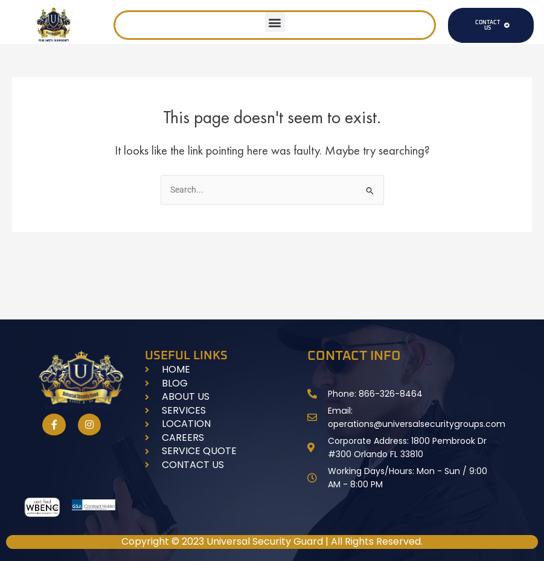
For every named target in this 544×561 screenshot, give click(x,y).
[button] (275, 22)
